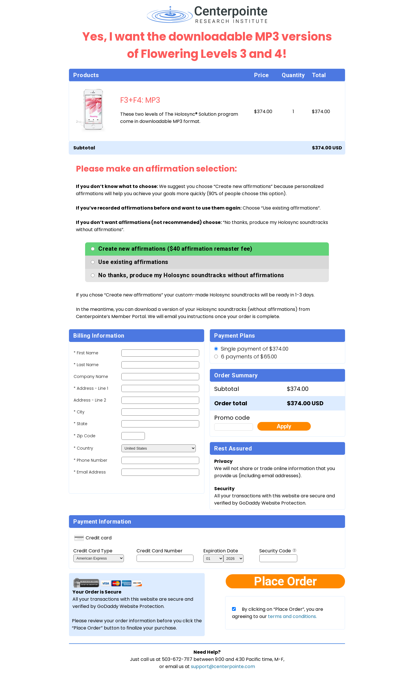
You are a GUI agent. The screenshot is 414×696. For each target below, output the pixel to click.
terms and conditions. (292, 616)
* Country (83, 448)
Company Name (91, 376)
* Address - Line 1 (91, 388)
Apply (284, 426)
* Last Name (86, 365)
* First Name (86, 353)
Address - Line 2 (90, 400)
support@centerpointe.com (223, 666)
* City (79, 412)
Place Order (285, 581)
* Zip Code (84, 436)
